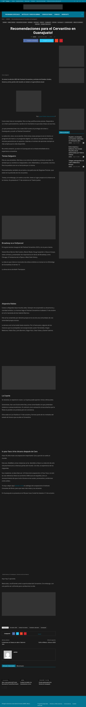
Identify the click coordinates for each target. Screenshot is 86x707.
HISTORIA (54, 22)
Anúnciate (27, 1)
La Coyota (6, 396)
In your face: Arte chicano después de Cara (19, 451)
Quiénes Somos (19, 1)
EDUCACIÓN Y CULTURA (22, 22)
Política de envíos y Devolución (54, 1)
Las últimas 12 (60, 22)
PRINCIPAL (37, 24)
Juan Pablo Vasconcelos (47, 116)
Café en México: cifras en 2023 (47, 642)
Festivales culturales (34, 627)
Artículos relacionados (9, 666)
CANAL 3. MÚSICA (11, 22)
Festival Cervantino (23, 627)
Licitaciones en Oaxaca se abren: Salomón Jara (13, 643)
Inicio (13, 1)
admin (34, 36)
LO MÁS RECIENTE (68, 22)
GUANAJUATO (48, 22)
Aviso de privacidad (41, 1)
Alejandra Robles (9, 304)
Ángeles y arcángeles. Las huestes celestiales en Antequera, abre (76, 139)
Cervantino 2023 (13, 627)
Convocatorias (47, 14)
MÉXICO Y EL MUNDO (78, 22)
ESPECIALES (36, 22)
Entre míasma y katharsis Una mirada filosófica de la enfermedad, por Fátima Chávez (76, 150)
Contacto (33, 1)
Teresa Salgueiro (9, 156)
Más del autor (20, 666)
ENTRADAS (30, 22)
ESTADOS (42, 22)
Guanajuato (43, 627)
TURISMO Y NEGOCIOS (45, 24)
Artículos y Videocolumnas (31, 14)
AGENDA (4, 22)
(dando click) (19, 486)
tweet (39, 634)
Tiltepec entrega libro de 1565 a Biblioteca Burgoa (76, 162)
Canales (57, 14)
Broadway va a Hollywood (12, 243)
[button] (82, 14)
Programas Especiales (12, 14)
